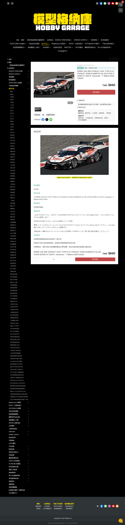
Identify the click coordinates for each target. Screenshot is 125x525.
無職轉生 (12, 181)
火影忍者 (12, 214)
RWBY (12, 129)
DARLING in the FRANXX (17, 380)
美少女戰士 (13, 268)
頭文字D (12, 132)
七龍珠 (12, 102)
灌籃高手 (12, 197)
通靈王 (12, 121)
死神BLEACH (13, 301)
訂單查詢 (47, 506)
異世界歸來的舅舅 (15, 342)
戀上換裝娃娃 (13, 277)
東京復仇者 (13, 249)
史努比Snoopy (14, 304)
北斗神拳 (12, 165)
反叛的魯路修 (13, 290)
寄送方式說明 (58, 506)
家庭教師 (12, 178)
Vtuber (12, 127)
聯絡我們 (38, 506)
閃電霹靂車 (13, 222)
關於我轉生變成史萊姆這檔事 (17, 386)
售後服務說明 (58, 508)
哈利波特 (12, 219)
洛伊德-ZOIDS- (14, 307)
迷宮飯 (12, 97)
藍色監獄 (12, 159)
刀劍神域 (12, 184)
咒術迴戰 (12, 154)
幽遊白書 (12, 151)
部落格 (38, 508)
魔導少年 (12, 206)
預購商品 (80, 68)
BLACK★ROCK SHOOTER (17, 383)
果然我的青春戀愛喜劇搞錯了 (17, 388)
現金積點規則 (69, 506)
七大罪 (12, 105)
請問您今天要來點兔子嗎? (17, 377)
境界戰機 (12, 203)
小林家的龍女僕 (14, 312)
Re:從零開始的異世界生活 (17, 375)
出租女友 (12, 211)
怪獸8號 (12, 135)
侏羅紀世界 (13, 271)
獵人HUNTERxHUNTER (16, 366)
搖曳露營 (12, 192)
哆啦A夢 (12, 138)
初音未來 (12, 143)
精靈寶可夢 (13, 255)
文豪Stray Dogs (14, 323)
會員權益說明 (69, 504)
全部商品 (47, 504)
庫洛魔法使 (13, 263)
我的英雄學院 (13, 287)
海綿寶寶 (12, 189)
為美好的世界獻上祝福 (16, 358)
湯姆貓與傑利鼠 (14, 317)
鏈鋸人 (12, 94)
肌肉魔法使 (13, 227)
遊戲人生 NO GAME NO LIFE (18, 391)
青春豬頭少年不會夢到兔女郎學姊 (19, 396)
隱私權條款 (69, 508)
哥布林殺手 (13, 236)
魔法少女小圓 (13, 282)
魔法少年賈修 (13, 279)
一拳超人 (12, 200)
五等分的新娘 (13, 296)
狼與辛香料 (13, 257)
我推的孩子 (13, 225)
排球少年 (12, 195)
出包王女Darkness (15, 347)
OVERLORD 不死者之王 (16, 369)
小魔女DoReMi (14, 309)
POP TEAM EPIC (14, 334)
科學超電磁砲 (13, 285)
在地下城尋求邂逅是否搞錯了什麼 (19, 399)
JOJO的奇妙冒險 (14, 328)
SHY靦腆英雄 (13, 298)
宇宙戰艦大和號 (14, 320)
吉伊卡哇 (12, 140)
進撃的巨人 (13, 230)
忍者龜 (12, 124)
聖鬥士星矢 (13, 260)
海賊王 (12, 99)
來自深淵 (12, 170)
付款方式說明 (58, 504)
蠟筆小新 (12, 187)
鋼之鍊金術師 (13, 293)
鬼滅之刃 (12, 157)
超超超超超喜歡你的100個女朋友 (18, 394)
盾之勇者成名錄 (14, 315)
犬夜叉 (12, 108)
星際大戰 (12, 217)
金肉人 (12, 110)
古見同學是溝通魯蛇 (15, 353)
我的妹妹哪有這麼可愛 (16, 356)
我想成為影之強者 (15, 339)
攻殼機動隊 (13, 244)
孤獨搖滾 (12, 148)
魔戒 (11, 91)
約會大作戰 (13, 247)
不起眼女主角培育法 (15, 350)
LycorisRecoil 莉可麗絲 (16, 361)
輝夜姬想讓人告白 (15, 345)
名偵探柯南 (13, 266)
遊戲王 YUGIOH (14, 326)
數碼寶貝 (12, 208)
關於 (38, 504)
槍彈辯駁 (12, 176)
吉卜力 (12, 116)
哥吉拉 (12, 113)
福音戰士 (12, 162)
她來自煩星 (13, 238)
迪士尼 (12, 118)
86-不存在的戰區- (14, 331)
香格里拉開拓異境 (15, 337)
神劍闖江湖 (13, 252)
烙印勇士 (12, 146)
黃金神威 (12, 173)
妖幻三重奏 (13, 233)
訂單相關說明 (47, 508)
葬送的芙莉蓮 (13, 274)
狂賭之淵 (12, 168)
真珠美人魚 (13, 241)
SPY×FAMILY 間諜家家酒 (17, 372)
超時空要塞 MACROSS (16, 364)
